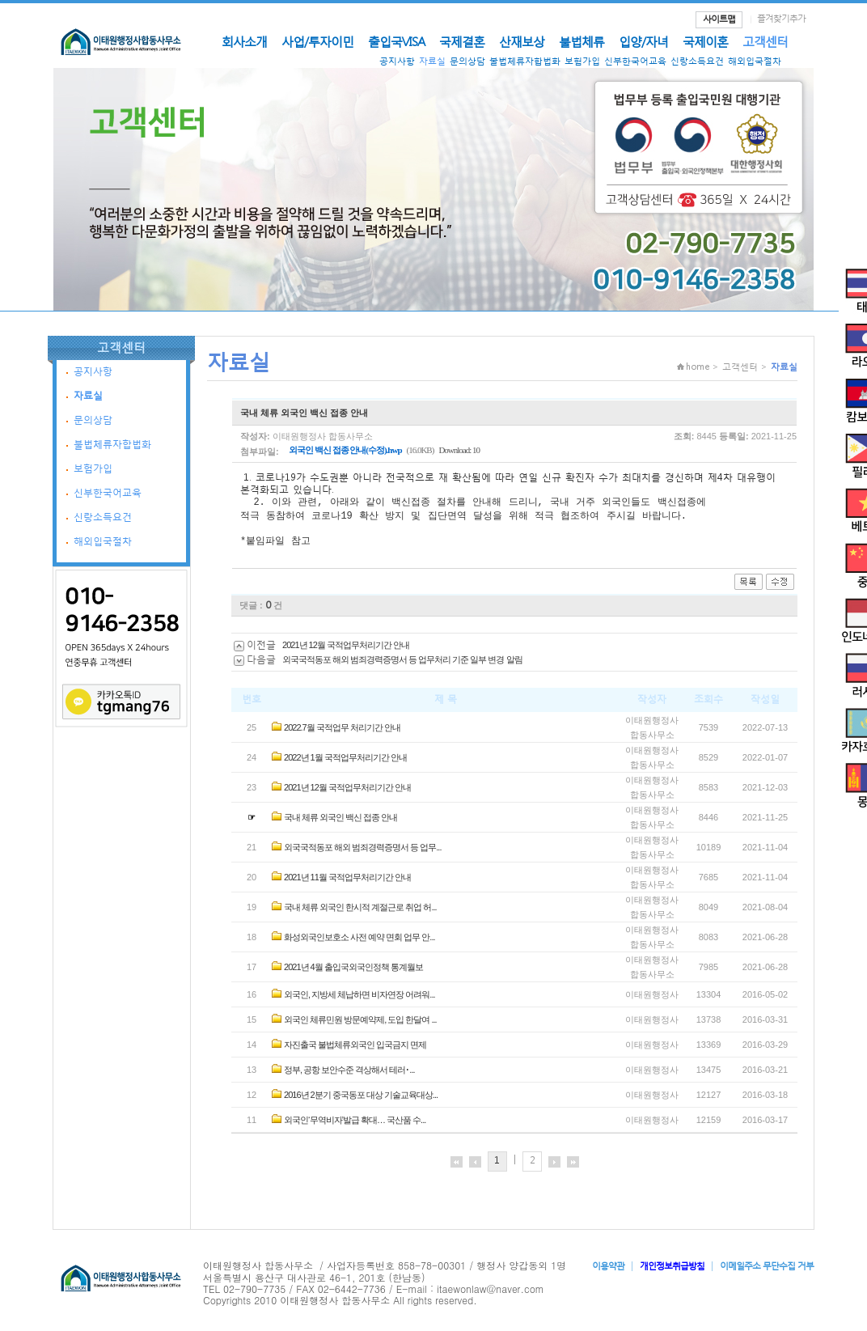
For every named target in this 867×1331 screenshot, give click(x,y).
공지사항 (397, 61)
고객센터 (765, 41)
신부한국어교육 (635, 61)
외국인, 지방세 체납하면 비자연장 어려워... (359, 999)
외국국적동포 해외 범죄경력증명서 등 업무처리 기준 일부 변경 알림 (402, 664)
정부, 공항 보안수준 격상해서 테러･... (349, 1074)
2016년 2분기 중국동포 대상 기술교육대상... (361, 1099)
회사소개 (244, 41)
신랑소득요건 (697, 61)
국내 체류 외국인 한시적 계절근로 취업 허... (360, 912)
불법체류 (581, 41)
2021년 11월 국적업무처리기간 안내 (347, 882)
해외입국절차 (754, 61)
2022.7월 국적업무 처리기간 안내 (342, 732)
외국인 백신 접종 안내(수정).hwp (345, 450)
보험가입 (582, 61)
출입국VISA (396, 41)
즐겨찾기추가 (781, 18)
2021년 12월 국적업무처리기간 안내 (345, 650)
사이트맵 (719, 19)
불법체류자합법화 (524, 61)
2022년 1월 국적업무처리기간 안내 (345, 762)
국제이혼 (705, 41)
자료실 (432, 61)
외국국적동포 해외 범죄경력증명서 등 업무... (362, 852)
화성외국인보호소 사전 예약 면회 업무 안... (359, 942)
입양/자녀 (643, 41)
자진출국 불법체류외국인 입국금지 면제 (355, 1049)
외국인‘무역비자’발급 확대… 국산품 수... (354, 1125)
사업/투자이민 (317, 41)
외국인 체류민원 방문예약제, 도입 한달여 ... (360, 1024)
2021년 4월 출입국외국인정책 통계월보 (353, 972)
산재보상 (521, 41)
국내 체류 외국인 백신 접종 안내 (340, 822)
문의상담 (467, 61)
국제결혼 (461, 41)
